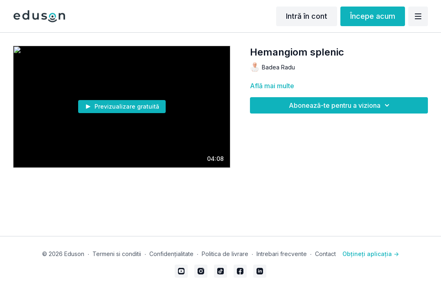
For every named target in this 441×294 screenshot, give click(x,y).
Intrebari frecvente (281, 253)
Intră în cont (306, 16)
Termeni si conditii (116, 253)
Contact (325, 253)
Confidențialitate (171, 253)
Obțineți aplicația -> (370, 253)
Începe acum (372, 16)
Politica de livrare (225, 253)
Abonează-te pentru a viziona (340, 105)
